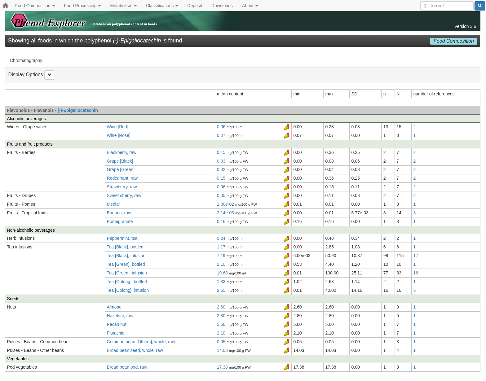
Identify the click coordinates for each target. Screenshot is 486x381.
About (250, 5)
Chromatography (26, 60)
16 (415, 272)
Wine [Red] (117, 126)
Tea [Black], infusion (126, 255)
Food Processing (82, 5)
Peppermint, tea (122, 238)
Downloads (222, 5)
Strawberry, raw (122, 186)
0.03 (222, 161)
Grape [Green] (121, 169)
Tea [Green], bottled (126, 264)
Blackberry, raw (121, 152)
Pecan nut (116, 324)
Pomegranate (120, 221)
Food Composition (35, 5)
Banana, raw (119, 212)
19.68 (223, 272)
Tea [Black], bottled (125, 246)
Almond (114, 306)
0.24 (222, 238)
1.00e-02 (226, 204)
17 (415, 255)
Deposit (194, 5)
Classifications (162, 5)
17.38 (223, 367)
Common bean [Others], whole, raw (141, 341)
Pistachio (116, 333)
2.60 (222, 306)
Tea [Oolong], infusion (128, 290)
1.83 (222, 281)
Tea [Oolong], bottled (127, 281)
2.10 (222, 264)
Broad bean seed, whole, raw (135, 350)
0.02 (222, 169)
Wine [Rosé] (118, 135)
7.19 (222, 255)
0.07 (222, 135)
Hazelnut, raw (120, 315)
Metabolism (123, 5)
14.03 (223, 350)
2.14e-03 (226, 212)
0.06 (222, 126)
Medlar (113, 204)
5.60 (222, 324)
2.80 (222, 315)
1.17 (222, 246)
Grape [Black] (120, 161)
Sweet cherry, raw (124, 195)
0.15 (222, 152)
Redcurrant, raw (122, 178)
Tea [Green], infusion (127, 272)
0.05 (222, 195)
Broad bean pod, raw (127, 367)
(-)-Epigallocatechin (78, 110)
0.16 (222, 221)
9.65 (222, 290)
